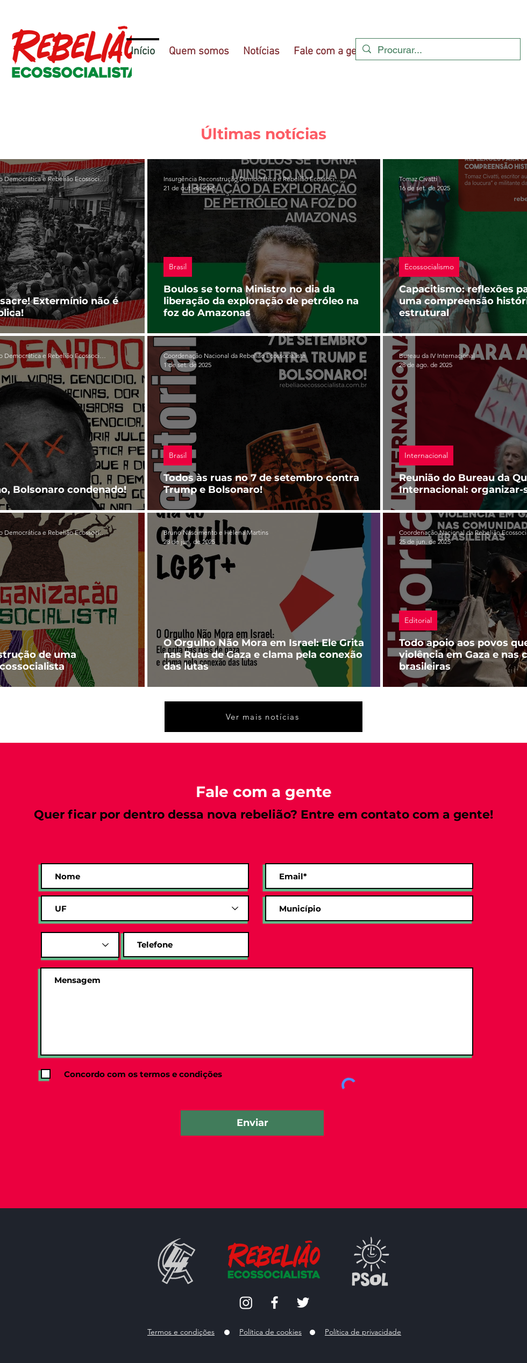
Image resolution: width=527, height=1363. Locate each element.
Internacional (426, 455)
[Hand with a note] (176, 1261)
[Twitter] (303, 1302)
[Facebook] (274, 1302)
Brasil (178, 266)
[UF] (145, 908)
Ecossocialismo (429, 266)
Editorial (418, 620)
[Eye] (370, 1265)
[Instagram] (246, 1302)
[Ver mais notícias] (263, 716)
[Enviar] (252, 1123)
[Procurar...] (437, 50)
